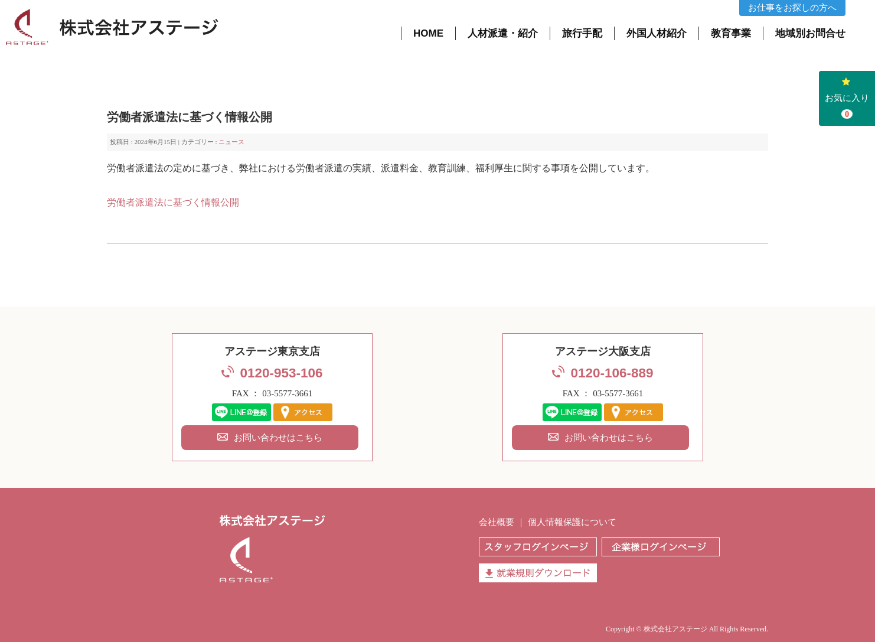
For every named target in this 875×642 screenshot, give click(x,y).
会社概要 (496, 522)
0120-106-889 (611, 373)
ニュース (231, 141)
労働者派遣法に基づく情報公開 (173, 202)
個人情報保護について (572, 522)
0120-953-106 (281, 373)
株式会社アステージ (675, 629)
